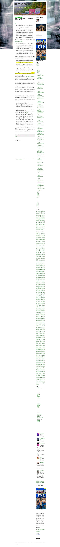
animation (39, 215)
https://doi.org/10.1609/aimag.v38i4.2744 (19, 41)
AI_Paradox (40, 241)
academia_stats (37, 237)
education (40, 281)
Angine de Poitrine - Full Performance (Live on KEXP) (42, 462)
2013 (37, 204)
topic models (42, 371)
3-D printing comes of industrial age (40, 185)
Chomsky (38, 263)
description (42, 218)
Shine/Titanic (37, 362)
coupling (39, 217)
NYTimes (39, 339)
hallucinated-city (43, 297)
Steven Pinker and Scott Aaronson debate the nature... (40, 101)
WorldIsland (44, 382)
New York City (43, 337)
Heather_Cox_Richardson (41, 299)
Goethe (36, 293)
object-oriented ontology (39, 223)
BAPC (40, 250)
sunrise (38, 366)
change (39, 258)
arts (41, 248)
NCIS (36, 335)
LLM (42, 213)
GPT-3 (39, 294)
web (40, 378)
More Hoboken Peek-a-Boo (39, 89)
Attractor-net (37, 249)
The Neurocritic (38, 420)
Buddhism (42, 256)
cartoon (44, 215)
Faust (39, 286)
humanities (42, 219)
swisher (38, 367)
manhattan (40, 324)
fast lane (37, 286)
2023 (37, 66)
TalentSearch (43, 368)
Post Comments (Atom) (19, 159)
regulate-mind (37, 227)
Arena (38, 211)
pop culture (42, 348)
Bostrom (40, 254)
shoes (38, 362)
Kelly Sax (39, 314)
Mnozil (40, 331)
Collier (44, 267)
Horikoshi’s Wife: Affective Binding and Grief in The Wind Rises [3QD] (42, 471)
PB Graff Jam (37, 342)
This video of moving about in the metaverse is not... (40, 77)
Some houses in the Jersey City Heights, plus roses (40, 128)
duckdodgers (44, 279)
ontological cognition (38, 224)
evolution (44, 284)
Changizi (44, 258)
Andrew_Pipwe (43, 245)
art (36, 248)
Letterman (40, 319)
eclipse (36, 280)
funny (36, 290)
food (36, 288)
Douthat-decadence (37, 279)
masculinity (40, 325)
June (37, 191)
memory (28, 135)
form (42, 288)
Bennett (36, 252)
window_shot (42, 379)
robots (42, 356)
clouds (44, 265)
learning (26, 135)
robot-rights (41, 356)
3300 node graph (43, 235)
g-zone (36, 219)
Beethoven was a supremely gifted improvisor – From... (40, 81)
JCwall (36, 312)
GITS (36, 292)
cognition (41, 216)
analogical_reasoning (43, 244)
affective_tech (37, 239)
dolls (42, 278)
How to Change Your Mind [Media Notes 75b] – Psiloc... (40, 143)
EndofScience (39, 282)
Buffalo (44, 256)
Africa (39, 239)
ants (44, 246)
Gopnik (42, 293)
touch (43, 371)
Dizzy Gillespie (39, 278)
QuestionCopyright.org (39, 415)
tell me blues (39, 369)
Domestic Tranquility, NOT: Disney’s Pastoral (42, 433)
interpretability (43, 309)
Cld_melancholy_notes (41, 265)
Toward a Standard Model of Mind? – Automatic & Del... (40, 84)
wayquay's (37, 378)
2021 (37, 197)
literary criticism (43, 320)
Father (38, 286)
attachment (44, 248)
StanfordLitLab (41, 364)
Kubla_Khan (40, 213)
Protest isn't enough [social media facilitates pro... (40, 112)
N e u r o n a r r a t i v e (39, 408)
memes (42, 221)
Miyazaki (39, 331)
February (38, 195)
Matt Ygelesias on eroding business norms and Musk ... (40, 137)
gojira (38, 293)
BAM (36, 250)
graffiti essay (41, 295)
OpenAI (37, 341)
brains (42, 215)
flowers (42, 287)
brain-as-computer (18, 135)
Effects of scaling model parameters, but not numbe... (40, 107)
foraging (38, 288)
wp (36, 383)
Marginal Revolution (39, 404)
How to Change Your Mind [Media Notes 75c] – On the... (40, 133)
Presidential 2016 (43, 349)
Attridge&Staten (39, 249)
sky (43, 362)
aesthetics (37, 215)
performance (43, 343)
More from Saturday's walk (39, 95)
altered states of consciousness (40, 243)
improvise (44, 219)
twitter (37, 373)
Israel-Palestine (39, 310)
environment (39, 283)
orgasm (41, 341)
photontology (40, 345)
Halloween (37, 297)
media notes (40, 221)
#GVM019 (42, 233)
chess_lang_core (43, 261)
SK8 (42, 362)
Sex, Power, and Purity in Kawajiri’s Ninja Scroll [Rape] (42, 439)
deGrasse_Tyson (40, 275)
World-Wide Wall (40, 382)
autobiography (43, 249)
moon (42, 331)
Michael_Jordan (41, 329)
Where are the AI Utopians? (39, 160)
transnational (39, 228)
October (38, 69)
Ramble (37, 352)
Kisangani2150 (37, 213)
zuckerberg (38, 384)
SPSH (36, 364)
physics (44, 345)
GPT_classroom (37, 294)
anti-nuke (39, 246)
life (44, 319)
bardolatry (42, 250)
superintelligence (43, 366)
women (41, 381)
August (38, 71)
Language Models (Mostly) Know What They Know (40, 148)
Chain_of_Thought (37, 258)
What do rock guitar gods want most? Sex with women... (40, 184)
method (37, 329)
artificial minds (39, 248)
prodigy (38, 226)
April (37, 193)
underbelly (44, 373)
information (39, 307)
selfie (44, 360)
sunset (40, 366)
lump (36, 322)
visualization (39, 229)
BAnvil (38, 250)
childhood (41, 262)
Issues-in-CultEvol (42, 310)
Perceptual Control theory (39, 414)
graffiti (39, 219)
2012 (37, 205)
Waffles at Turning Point (39, 151)
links (40, 320)
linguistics (43, 220)
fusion (37, 290)
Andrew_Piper (40, 245)
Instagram (44, 307)
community (40, 268)
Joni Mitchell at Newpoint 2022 (40, 88)
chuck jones (43, 263)
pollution (37, 347)
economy (37, 281)
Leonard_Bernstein (37, 319)
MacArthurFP (38, 322)
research (41, 354)
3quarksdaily (38, 387)
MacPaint (41, 322)
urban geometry (41, 375)
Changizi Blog (38, 394)
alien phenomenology (43, 242)
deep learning (24, 135)
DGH (41, 276)
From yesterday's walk (39, 97)
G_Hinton (41, 290)
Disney (36, 278)
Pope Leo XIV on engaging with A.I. (40, 475)
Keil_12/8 (37, 314)
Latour (44, 213)
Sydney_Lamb (41, 367)
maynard (44, 325)
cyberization (39, 273)
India (39, 306)
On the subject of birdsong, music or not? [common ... (40, 115)
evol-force (42, 284)
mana (42, 323)
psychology (16, 136)
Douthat (44, 278)
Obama (41, 339)
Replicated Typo (38, 416)
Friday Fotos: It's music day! (40, 83)
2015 (37, 202)
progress (41, 226)
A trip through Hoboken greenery (40, 169)
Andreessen (37, 245)
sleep (44, 362)
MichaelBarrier (38, 405)
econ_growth (40, 280)
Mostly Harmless (38, 407)
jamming (37, 220)
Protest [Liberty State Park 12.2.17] (40, 111)
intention (41, 308)
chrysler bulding (40, 263)
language (41, 220)
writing (37, 383)
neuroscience (30, 135)
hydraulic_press (43, 304)
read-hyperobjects (40, 353)
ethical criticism (37, 284)
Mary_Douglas (37, 325)
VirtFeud (37, 377)
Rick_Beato (39, 355)
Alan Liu (38, 242)
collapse (38, 267)
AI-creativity (43, 241)
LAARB (44, 316)
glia (40, 292)
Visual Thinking (26, 112)
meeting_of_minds (43, 327)
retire (42, 354)
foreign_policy (40, 288)
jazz (38, 220)
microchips (44, 329)
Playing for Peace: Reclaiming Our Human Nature (40, 82)
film (38, 287)
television (37, 369)
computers (37, 217)
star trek (44, 364)
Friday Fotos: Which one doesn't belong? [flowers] (40, 190)
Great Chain (40, 296)
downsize (40, 279)
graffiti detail (38, 295)
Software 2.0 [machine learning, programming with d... (40, 171)
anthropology (37, 246)
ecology (38, 280)
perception (37, 343)
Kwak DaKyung (41, 316)
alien (39, 242)
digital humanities (41, 277)
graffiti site (43, 295)
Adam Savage (43, 237)
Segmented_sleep (39, 360)
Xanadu (42, 383)
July (37, 72)
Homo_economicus (43, 301)
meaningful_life (37, 221)
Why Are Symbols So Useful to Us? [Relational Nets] (40, 179)
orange (40, 341)
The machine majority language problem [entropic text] (40, 87)
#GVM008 (39, 233)
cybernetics (41, 273)
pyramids (44, 351)
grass (38, 296)
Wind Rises (39, 379)
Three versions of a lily (39, 159)
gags (44, 290)
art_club (37, 248)
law (44, 318)
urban (38, 375)
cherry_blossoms (39, 261)
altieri (44, 243)
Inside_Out (42, 307)
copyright (37, 271)
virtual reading (39, 377)
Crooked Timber (38, 396)
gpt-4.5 (41, 294)
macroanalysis (43, 322)
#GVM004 (37, 233)
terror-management (43, 369)
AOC (38, 247)
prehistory (37, 349)
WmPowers (37, 381)
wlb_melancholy (37, 380)
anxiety (36, 247)
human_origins (40, 303)
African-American (41, 239)
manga (36, 324)
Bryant (40, 256)
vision (41, 377)
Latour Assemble (40, 318)
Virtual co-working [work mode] (40, 138)
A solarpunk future (39, 110)
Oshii (42, 341)
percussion (40, 343)
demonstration (43, 275)
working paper (41, 229)
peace (40, 342)
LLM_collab (37, 321)
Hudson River (43, 302)
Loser (40, 321)
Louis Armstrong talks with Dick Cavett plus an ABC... (40, 161)
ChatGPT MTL (40, 260)
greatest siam (42, 296)
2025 (37, 64)
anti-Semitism (42, 246)
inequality (37, 307)
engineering (43, 282)
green (44, 296)
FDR (42, 286)
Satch (39, 358)
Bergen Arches (40, 211)
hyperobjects (37, 305)
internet (41, 309)
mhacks (38, 329)
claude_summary (37, 265)
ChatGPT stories (43, 260)
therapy (37, 371)
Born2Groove (43, 211)
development (39, 276)
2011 (37, 206)
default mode (37, 275)
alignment (37, 243)
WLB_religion (41, 380)
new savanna (40, 337)
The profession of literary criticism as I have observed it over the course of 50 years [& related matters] (40, 482)
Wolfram (39, 381)
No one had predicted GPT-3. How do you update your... (40, 170)
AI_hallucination (37, 241)
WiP (44, 379)
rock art (44, 356)
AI (16, 135)
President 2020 (39, 349)
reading (44, 353)
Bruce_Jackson (38, 256)
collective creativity (41, 267)
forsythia (44, 288)
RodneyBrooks (37, 357)
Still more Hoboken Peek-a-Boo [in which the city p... (40, 164)
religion (39, 354)
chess (41, 261)
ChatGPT (37, 259)
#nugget (36, 235)
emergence (44, 281)
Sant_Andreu (37, 358)
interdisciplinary (43, 308)
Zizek (36, 384)
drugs (41, 279)
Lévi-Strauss (42, 319)
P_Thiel (44, 341)
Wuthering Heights (40, 383)
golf (39, 293)
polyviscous (32, 135)
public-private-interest (41, 351)
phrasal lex (42, 345)
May (37, 192)
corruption (39, 271)
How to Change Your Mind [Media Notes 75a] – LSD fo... (40, 150)
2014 (37, 203)
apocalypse (40, 247)
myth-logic (39, 222)
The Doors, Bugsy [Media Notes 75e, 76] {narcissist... (40, 104)
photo (37, 225)
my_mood (41, 333)
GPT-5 (43, 294)
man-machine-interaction (40, 323)
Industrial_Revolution (43, 306)
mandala (44, 323)
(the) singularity (37, 232)
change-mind (42, 258)
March (38, 194)
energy (41, 282)
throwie (38, 371)
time (39, 371)
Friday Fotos (37, 289)
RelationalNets (37, 354)
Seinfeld (42, 360)
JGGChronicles (41, 312)
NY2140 (37, 339)
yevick (44, 383)
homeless (39, 301)
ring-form (40, 227)
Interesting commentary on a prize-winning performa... (40, 145)
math (42, 325)
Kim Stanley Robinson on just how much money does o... (40, 134)
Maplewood (43, 324)
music (36, 222)
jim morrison (43, 312)
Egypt (42, 281)
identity (40, 305)
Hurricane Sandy (39, 304)
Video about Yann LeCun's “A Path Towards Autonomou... (40, 168)
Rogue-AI (40, 357)
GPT (44, 293)
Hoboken (37, 300)
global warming (43, 292)
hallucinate (40, 297)
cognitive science (21, 135)
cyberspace (44, 273)
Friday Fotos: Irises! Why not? (40, 105)
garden (38, 219)
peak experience (43, 224)
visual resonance (43, 377)
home (36, 301)
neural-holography (41, 335)
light (36, 320)
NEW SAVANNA (23, 3)
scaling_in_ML (43, 358)
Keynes (41, 314)
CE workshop (40, 257)
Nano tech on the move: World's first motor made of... (40, 106)
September (38, 70)
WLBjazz (44, 380)
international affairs (38, 309)
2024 (37, 65)
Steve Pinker (37, 365)
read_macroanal (37, 353)
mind (44, 221)
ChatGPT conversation (41, 259)
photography (37, 345)
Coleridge (37, 267)
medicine (40, 327)
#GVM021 (44, 233)
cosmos (40, 271)
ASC (42, 248)
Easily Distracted (38, 397)
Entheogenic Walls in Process (40, 116)
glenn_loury (39, 292)
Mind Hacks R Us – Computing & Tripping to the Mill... (40, 146)
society (37, 363)
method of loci (23, 111)
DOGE (41, 278)
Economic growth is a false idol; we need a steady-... (40, 123)
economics (43, 280)
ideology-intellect (43, 305)
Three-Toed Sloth (38, 421)
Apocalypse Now (43, 247)
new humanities (37, 337)
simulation (41, 362)
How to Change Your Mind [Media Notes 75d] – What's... (40, 117)
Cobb (37, 395)
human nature (37, 303)
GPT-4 (40, 294)
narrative (41, 222)
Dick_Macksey (37, 277)
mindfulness (37, 331)
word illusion (43, 381)
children (44, 262)
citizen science (37, 216)
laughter (43, 318)
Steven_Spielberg (39, 365)
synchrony (37, 228)
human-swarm (43, 303)
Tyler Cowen (40, 373)
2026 (37, 63)
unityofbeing (42, 228)
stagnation (39, 364)
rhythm (36, 355)
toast (40, 371)
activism (40, 237)
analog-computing (37, 244)
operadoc (38, 341)
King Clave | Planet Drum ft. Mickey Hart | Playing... (40, 139)
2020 (37, 198)
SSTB (37, 364)
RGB (44, 354)
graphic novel (37, 296)
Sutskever (37, 367)
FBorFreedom (41, 286)
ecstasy (38, 281)
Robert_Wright (38, 356)
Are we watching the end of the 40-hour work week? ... (40, 74)
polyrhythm (40, 347)
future (39, 290)
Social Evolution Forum (39, 419)
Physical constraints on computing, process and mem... (40, 96)
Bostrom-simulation (43, 254)
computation (40, 269)
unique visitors (37, 539)
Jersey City (38, 312)
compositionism (37, 269)
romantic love (43, 227)
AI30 (36, 242)
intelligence (39, 308)
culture (37, 218)
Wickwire (37, 379)
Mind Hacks (38, 406)
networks (38, 335)
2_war (39, 235)
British (36, 256)
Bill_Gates (44, 252)
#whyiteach (38, 235)
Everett (40, 284)
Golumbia (41, 293)
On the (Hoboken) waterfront (40, 186)
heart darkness (37, 299)
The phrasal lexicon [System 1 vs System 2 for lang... (40, 165)
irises (36, 310)
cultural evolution (43, 217)
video (42, 376)
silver (39, 362)
